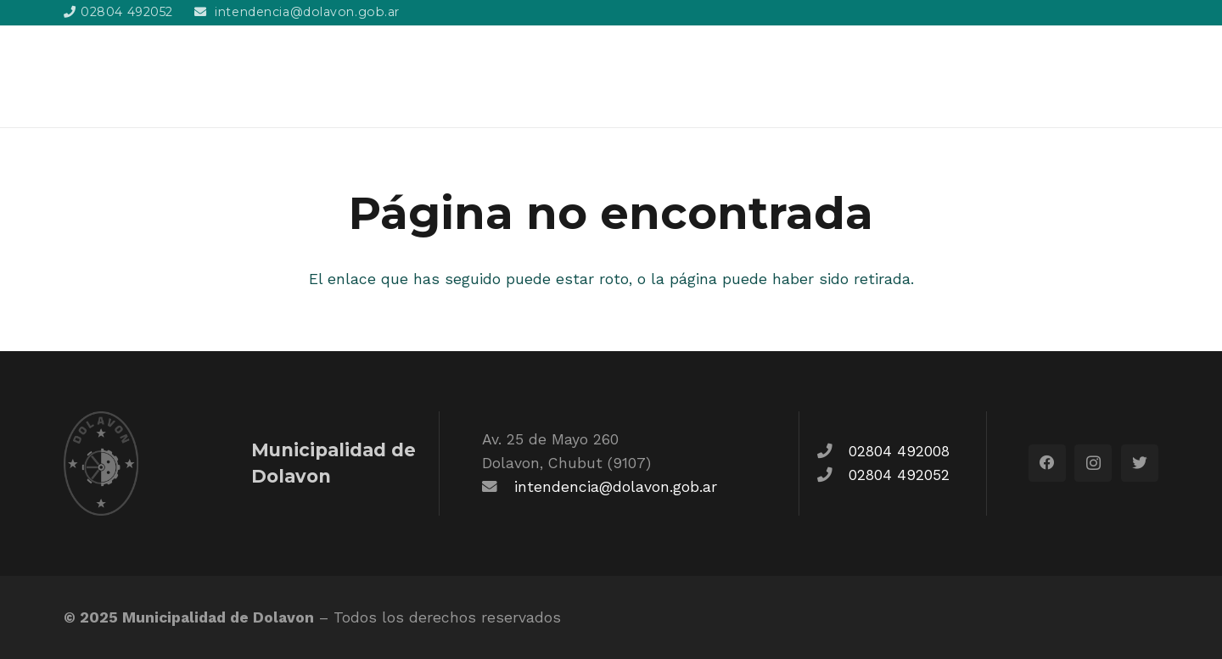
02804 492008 (899, 451)
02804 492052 (899, 474)
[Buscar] (1149, 76)
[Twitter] (1139, 463)
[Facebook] (1047, 463)
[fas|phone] (832, 451)
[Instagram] (1093, 463)
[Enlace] (159, 76)
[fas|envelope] (498, 487)
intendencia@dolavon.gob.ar (615, 486)
